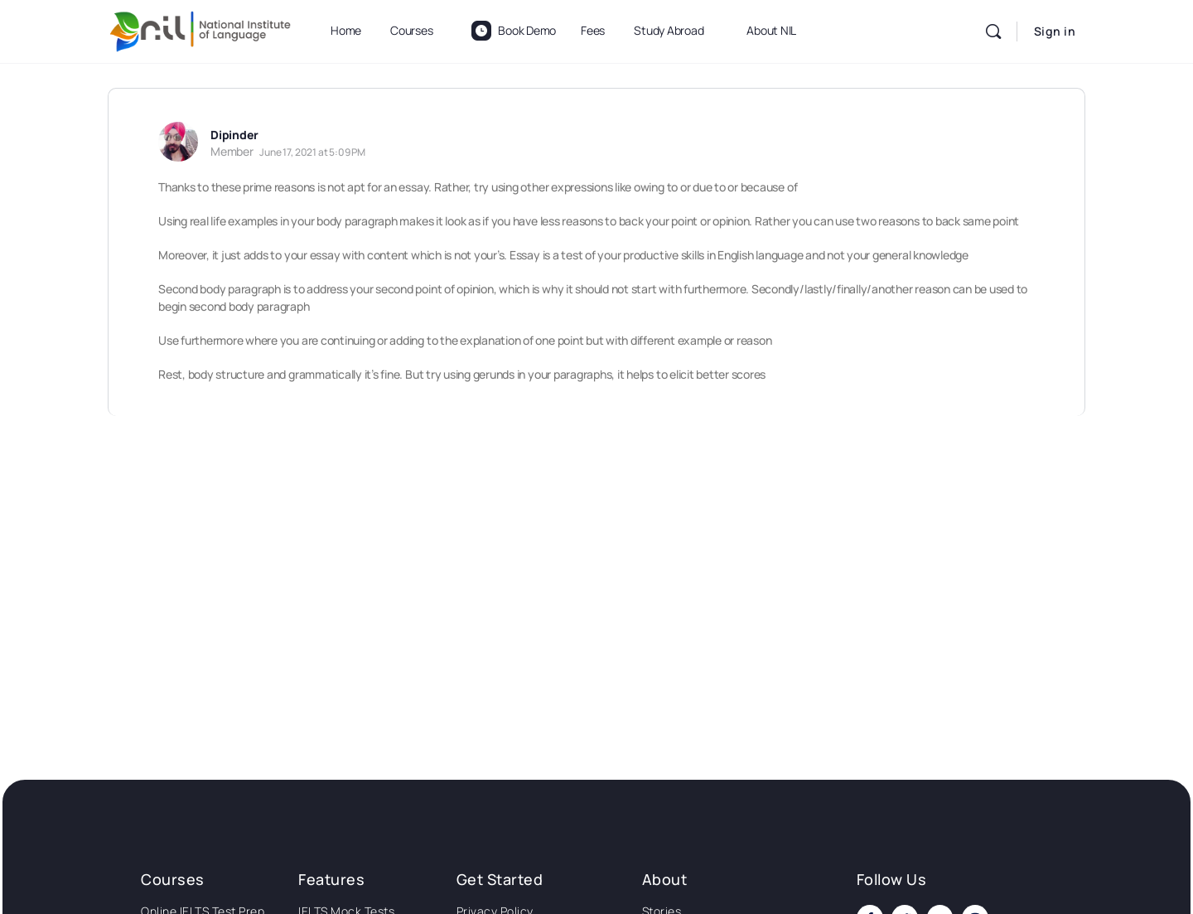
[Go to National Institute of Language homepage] (200, 28)
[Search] (993, 31)
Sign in (1055, 31)
